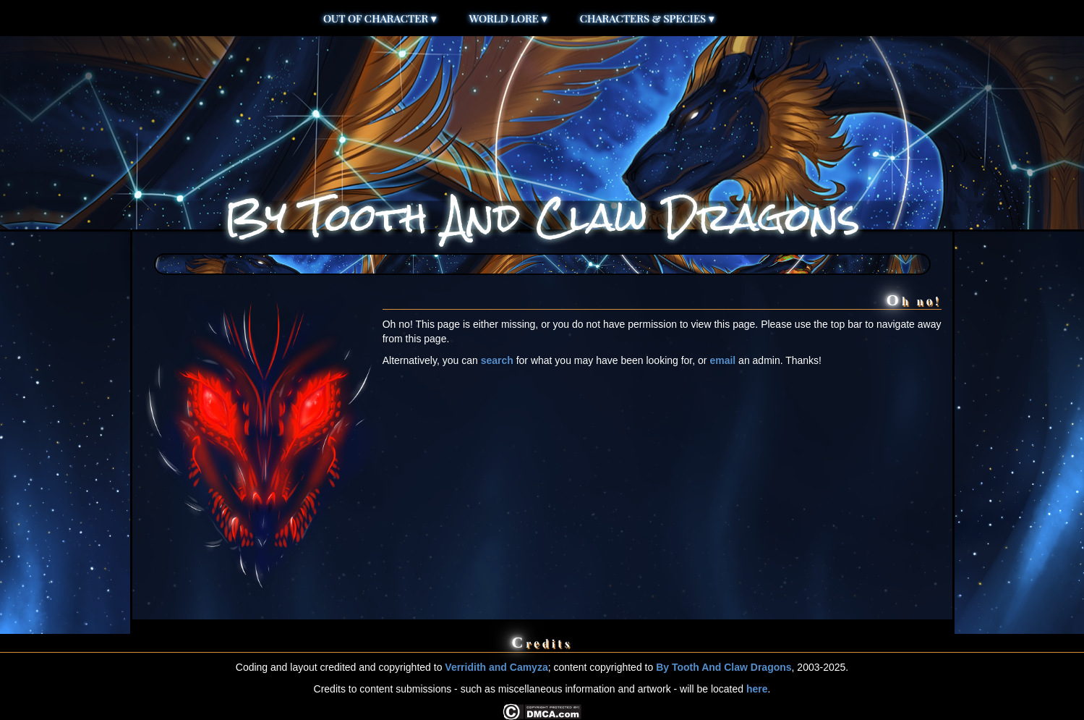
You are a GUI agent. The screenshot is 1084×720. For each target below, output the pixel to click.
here (757, 689)
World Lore (508, 18)
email (722, 360)
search (497, 360)
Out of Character (380, 18)
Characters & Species (647, 18)
